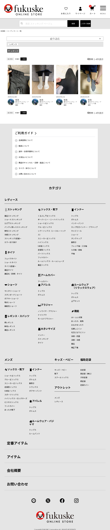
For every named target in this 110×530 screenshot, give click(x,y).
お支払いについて (26, 157)
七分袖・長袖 (76, 249)
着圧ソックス (43, 265)
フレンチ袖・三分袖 (79, 246)
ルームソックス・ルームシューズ (51, 261)
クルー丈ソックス (45, 227)
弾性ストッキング (11, 231)
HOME (3, 31)
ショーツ (74, 234)
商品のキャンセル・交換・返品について (34, 162)
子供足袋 (83, 377)
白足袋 (83, 370)
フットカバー (43, 257)
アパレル (46, 284)
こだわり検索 (85, 23)
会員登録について (26, 140)
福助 (16, 105)
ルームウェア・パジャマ (41, 422)
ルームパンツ (34, 433)
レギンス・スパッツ (18, 316)
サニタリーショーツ (12, 291)
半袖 (73, 253)
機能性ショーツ (10, 306)
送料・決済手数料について (29, 151)
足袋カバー (84, 385)
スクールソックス (61, 377)
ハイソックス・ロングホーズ (15, 398)
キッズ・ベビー (63, 359)
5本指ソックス (43, 246)
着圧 (73, 343)
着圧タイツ (8, 270)
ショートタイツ (10, 262)
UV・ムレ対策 (76, 317)
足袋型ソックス (44, 249)
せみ (17, 100)
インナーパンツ (77, 223)
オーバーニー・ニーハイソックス (51, 219)
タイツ (11, 252)
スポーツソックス (11, 394)
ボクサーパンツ (35, 391)
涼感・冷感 (75, 340)
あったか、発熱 (77, 321)
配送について (24, 146)
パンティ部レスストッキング (15, 227)
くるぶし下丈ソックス (46, 216)
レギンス (13, 44)
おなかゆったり (77, 325)
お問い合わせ (17, 483)
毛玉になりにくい (78, 332)
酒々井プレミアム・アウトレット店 (22, 102)
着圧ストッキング (11, 216)
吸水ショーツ (9, 302)
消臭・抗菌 (75, 336)
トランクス (33, 387)
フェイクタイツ (10, 258)
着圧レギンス (9, 330)
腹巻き (73, 242)
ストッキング (14, 209)
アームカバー (48, 275)
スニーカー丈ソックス (46, 238)
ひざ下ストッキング (12, 223)
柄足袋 (83, 381)
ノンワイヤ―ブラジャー (47, 311)
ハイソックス (43, 242)
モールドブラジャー (46, 318)
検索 (73, 23)
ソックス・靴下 (49, 209)
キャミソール (76, 231)
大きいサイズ (48, 328)
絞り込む (55, 38)
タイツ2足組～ (10, 266)
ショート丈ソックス (46, 223)
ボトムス (74, 219)
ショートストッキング (13, 219)
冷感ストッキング (11, 234)
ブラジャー (47, 304)
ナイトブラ (42, 315)
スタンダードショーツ (13, 294)
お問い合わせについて (27, 174)
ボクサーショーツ (11, 298)
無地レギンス (9, 326)
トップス (74, 216)
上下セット (75, 301)
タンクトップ (76, 238)
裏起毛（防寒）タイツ (13, 273)
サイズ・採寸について (27, 168)
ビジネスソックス (11, 402)
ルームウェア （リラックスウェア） (84, 286)
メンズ (8, 359)
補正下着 (74, 347)
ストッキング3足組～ (12, 238)
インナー (79, 209)
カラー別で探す (10, 242)
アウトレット (62, 387)
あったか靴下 (9, 409)
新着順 (17, 59)
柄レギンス (8, 322)
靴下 (56, 373)
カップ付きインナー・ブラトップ (84, 227)
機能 (76, 311)
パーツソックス (44, 253)
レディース (11, 200)
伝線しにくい (76, 328)
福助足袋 (85, 359)
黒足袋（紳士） (86, 373)
